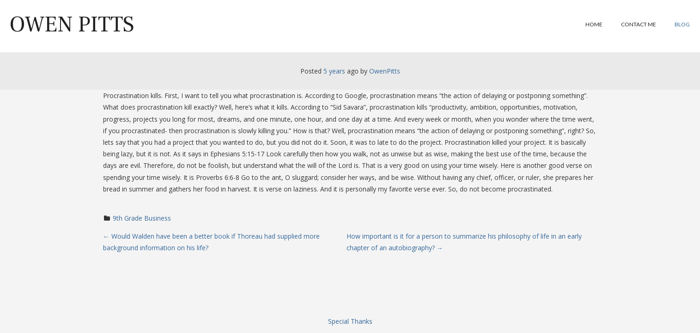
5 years (334, 71)
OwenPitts (384, 71)
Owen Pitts (71, 24)
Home (594, 24)
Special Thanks (350, 321)
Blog (682, 24)
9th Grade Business (142, 218)
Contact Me (638, 24)
